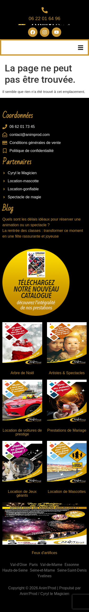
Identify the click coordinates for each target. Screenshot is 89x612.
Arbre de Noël (22, 373)
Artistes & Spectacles (67, 373)
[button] (80, 48)
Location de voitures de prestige (22, 432)
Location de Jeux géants (22, 493)
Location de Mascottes (67, 492)
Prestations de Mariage (66, 430)
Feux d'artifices (44, 553)
